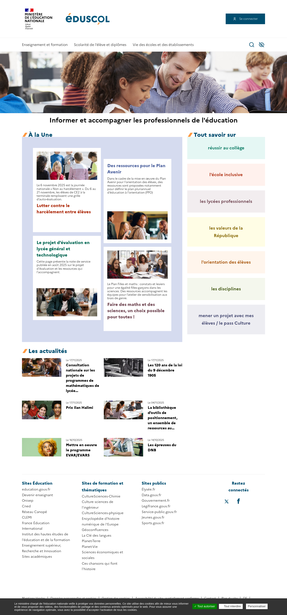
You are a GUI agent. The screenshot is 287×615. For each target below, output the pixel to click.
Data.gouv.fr (151, 495)
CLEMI (27, 517)
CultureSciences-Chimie (101, 496)
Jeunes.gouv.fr (153, 517)
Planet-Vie (90, 547)
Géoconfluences (95, 530)
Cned (26, 506)
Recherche (252, 45)
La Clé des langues (96, 536)
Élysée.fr (148, 489)
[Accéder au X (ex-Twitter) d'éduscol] (226, 501)
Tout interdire (231, 606)
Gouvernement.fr (156, 501)
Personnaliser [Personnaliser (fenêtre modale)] (257, 606)
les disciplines (226, 288)
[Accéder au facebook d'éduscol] (238, 501)
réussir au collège (226, 148)
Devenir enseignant (37, 495)
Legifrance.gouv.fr (156, 506)
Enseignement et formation (45, 45)
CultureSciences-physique (103, 513)
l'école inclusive (226, 174)
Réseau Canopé (34, 512)
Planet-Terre (91, 541)
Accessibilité (261, 45)
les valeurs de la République (226, 231)
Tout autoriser (204, 606)
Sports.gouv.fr (153, 523)
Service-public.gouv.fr (159, 512)
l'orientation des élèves (226, 262)
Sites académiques (37, 557)
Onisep (27, 501)
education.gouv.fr (36, 489)
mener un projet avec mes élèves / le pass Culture (226, 319)
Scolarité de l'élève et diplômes (100, 45)
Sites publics (154, 483)
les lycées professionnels (226, 201)
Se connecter (248, 19)
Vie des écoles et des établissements (163, 45)
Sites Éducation (37, 483)
